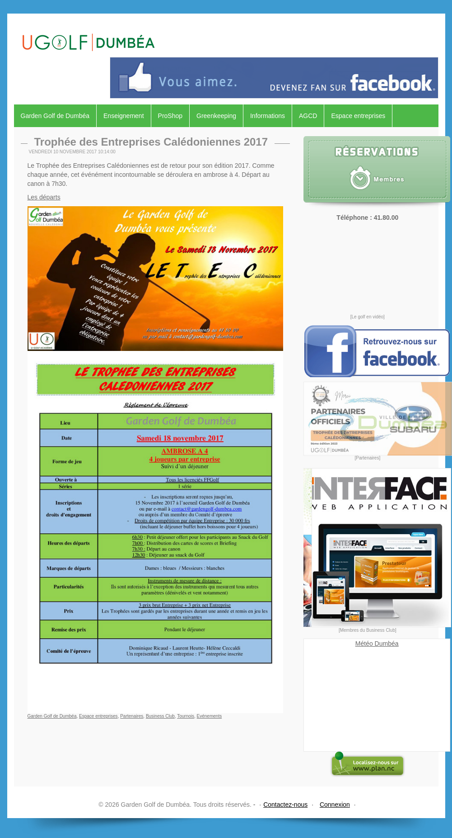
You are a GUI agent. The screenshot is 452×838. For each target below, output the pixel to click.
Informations (267, 115)
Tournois (185, 716)
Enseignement (123, 115)
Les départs (44, 197)
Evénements (209, 716)
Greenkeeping (216, 115)
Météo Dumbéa (377, 643)
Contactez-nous (285, 804)
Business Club (160, 716)
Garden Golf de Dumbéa (55, 115)
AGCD (308, 115)
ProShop (170, 115)
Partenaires (131, 716)
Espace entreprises (358, 115)
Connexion (335, 804)
